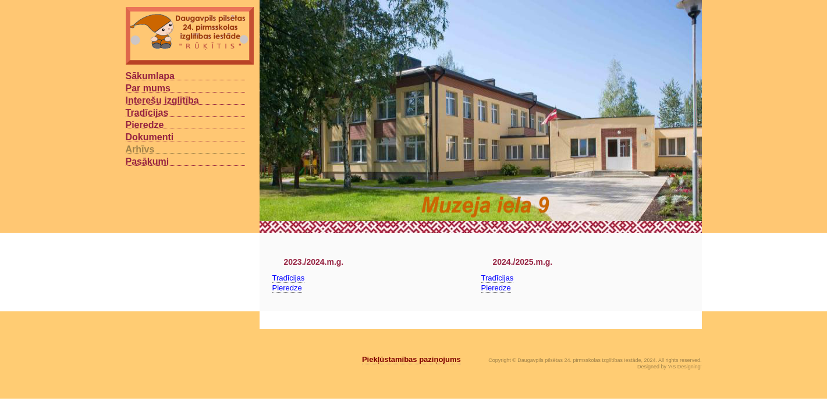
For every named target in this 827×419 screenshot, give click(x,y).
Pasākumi (147, 161)
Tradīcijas (147, 112)
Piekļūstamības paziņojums (411, 359)
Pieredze (145, 124)
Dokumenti (150, 136)
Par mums (148, 88)
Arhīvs (140, 149)
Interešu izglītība (162, 100)
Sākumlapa (150, 75)
